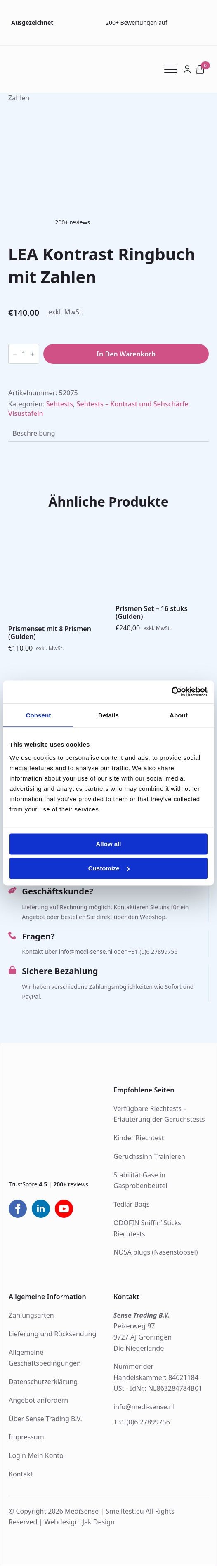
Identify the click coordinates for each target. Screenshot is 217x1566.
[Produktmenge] (23, 354)
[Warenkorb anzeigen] (200, 69)
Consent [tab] (38, 715)
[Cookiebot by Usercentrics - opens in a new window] (171, 691)
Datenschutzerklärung (43, 1381)
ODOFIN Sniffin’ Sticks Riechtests (147, 1228)
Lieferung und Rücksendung (52, 1333)
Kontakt (21, 1474)
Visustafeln (25, 413)
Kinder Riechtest (138, 1137)
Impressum (26, 1436)
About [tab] (179, 715)
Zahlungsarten (31, 1315)
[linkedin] (41, 1209)
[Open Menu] (173, 69)
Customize (109, 868)
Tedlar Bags (131, 1204)
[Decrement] (14, 354)
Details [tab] (108, 715)
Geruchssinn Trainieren (149, 1156)
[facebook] (18, 1209)
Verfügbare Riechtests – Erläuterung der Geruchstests (159, 1114)
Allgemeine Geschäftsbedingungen (45, 1358)
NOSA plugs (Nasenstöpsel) (155, 1252)
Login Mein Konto (36, 1455)
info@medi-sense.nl (144, 1406)
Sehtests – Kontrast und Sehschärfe (133, 403)
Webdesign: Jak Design (79, 1521)
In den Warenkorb (126, 353)
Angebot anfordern (38, 1400)
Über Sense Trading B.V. (45, 1418)
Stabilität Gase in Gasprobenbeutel (140, 1180)
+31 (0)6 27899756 (141, 1422)
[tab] (33, 433)
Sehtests (59, 403)
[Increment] (32, 354)
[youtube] (64, 1209)
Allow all (108, 844)
